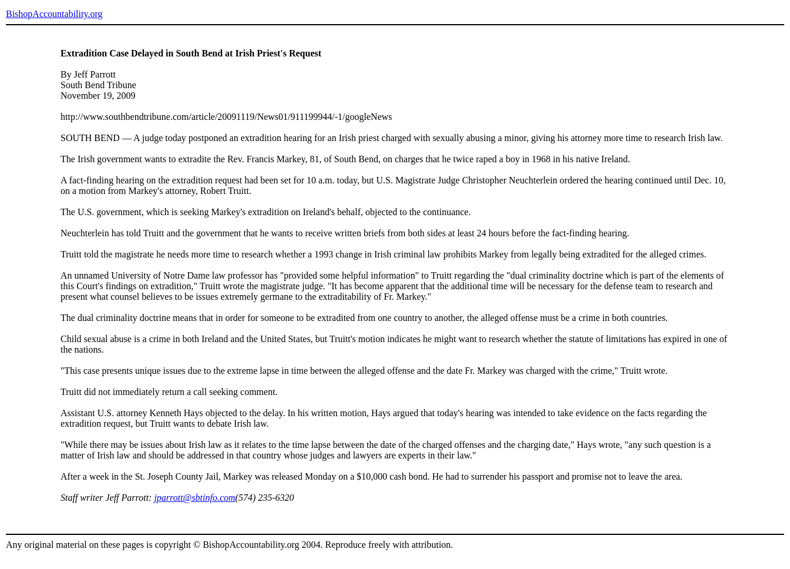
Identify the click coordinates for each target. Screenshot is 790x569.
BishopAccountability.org (54, 14)
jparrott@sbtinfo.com (194, 498)
